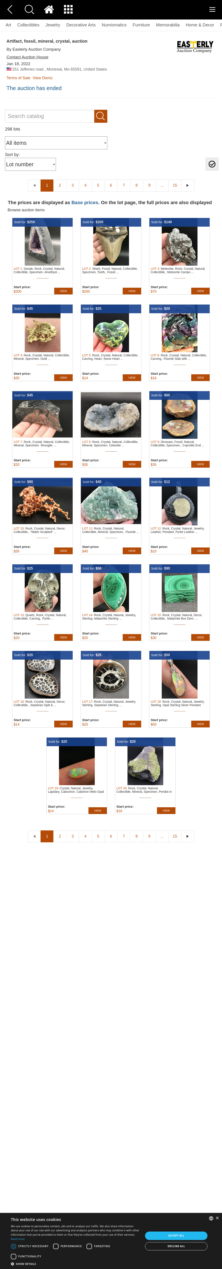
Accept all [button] (176, 1235)
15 (175, 185)
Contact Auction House (27, 57)
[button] (75, 1264)
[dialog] (111, 1241)
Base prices (84, 202)
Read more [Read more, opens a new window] (18, 1239)
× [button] (217, 1218)
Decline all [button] (176, 1246)
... (162, 185)
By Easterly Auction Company (34, 49)
